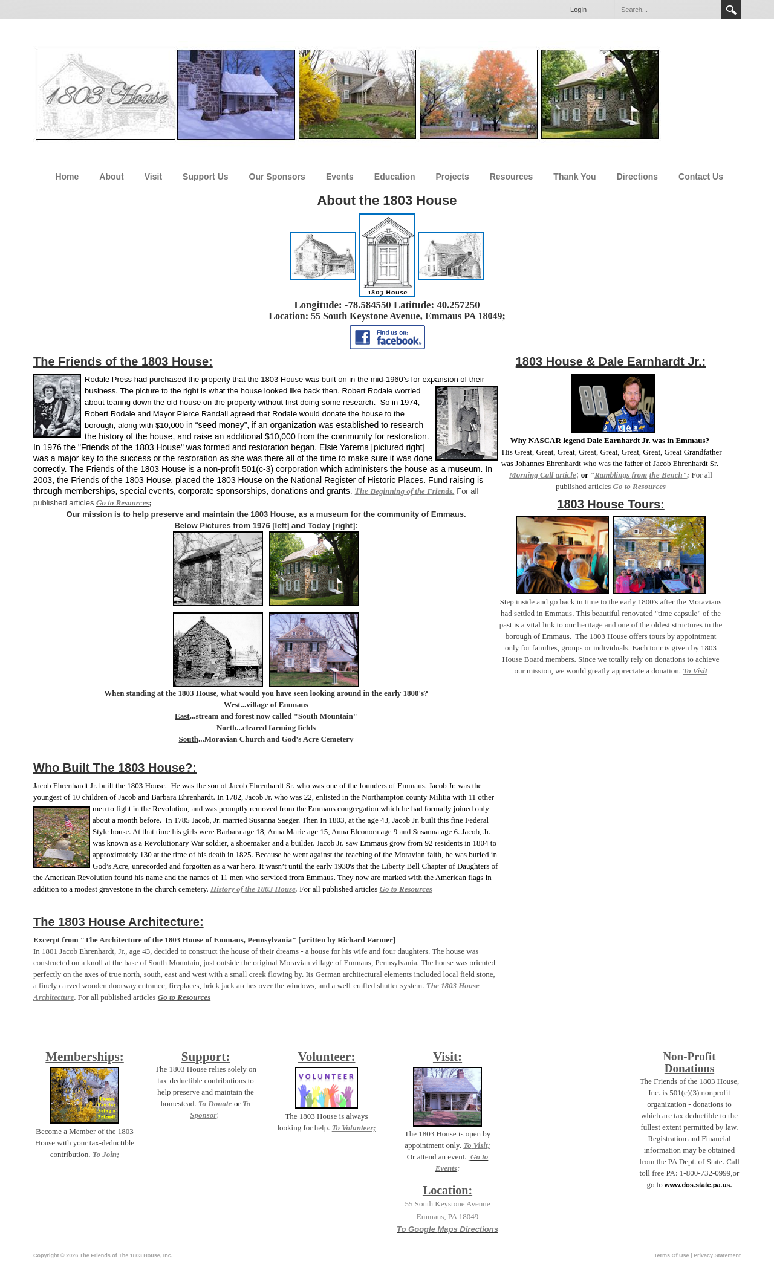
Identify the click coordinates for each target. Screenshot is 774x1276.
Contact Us (700, 176)
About (111, 176)
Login (578, 9)
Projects (452, 176)
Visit (153, 176)
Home (67, 176)
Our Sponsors (277, 176)
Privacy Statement (717, 1255)
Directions (637, 176)
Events (340, 176)
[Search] (667, 9)
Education (394, 176)
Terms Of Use (671, 1255)
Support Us (205, 176)
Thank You (574, 176)
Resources (511, 176)
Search (731, 9)
